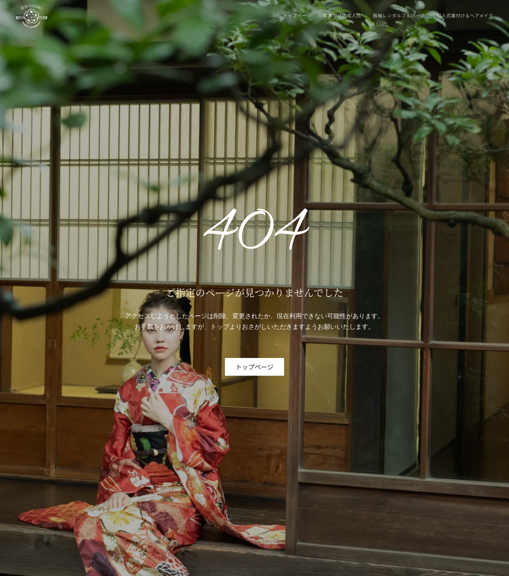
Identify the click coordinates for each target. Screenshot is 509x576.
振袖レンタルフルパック (399, 15)
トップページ (297, 15)
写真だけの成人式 (342, 15)
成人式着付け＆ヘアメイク (465, 15)
